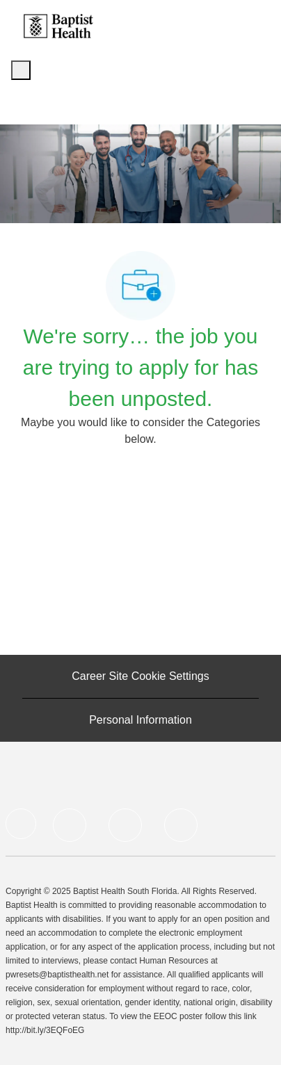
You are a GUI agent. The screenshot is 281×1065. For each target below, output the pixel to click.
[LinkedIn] (69, 825)
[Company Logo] (58, 25)
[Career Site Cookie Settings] (140, 676)
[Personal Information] (140, 720)
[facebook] (21, 823)
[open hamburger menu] (21, 70)
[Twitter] (125, 825)
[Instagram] (181, 825)
